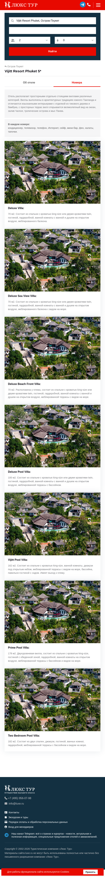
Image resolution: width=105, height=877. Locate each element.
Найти (52, 51)
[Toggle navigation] (96, 5)
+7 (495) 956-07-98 (18, 805)
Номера (77, 82)
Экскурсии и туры (16, 824)
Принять (91, 872)
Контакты (12, 819)
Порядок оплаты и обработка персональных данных (36, 829)
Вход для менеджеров (19, 834)
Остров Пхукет (14, 66)
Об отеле (29, 82)
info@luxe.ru (14, 811)
